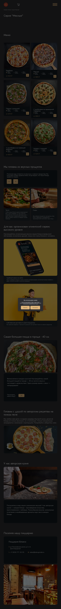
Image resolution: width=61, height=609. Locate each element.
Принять (25, 307)
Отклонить (35, 307)
